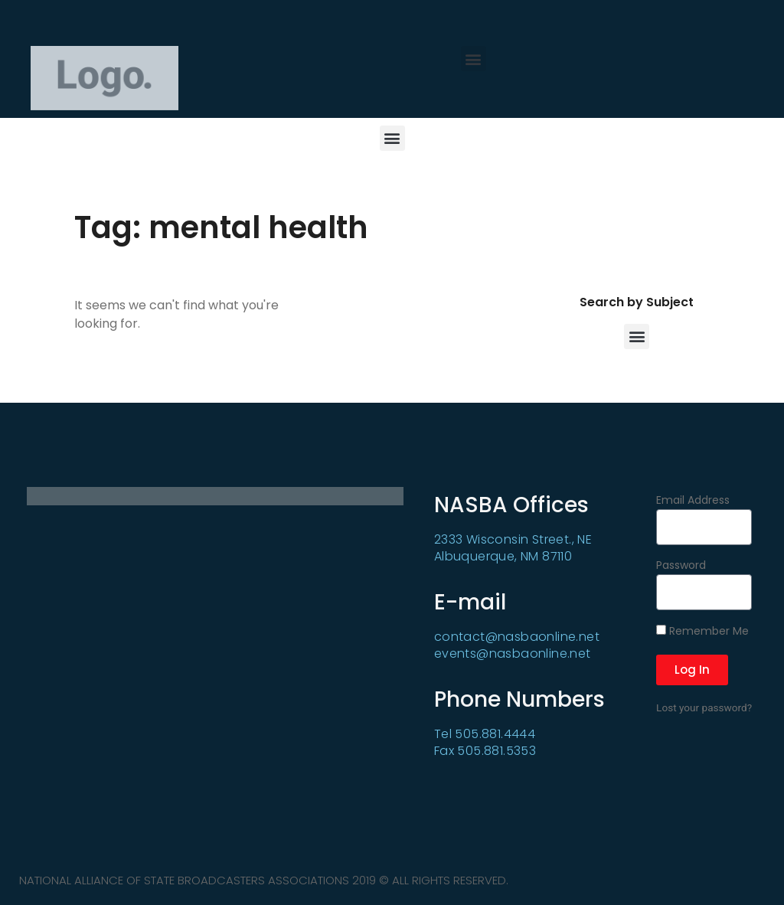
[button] (473, 58)
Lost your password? (704, 707)
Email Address (693, 501)
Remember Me (702, 632)
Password (681, 566)
